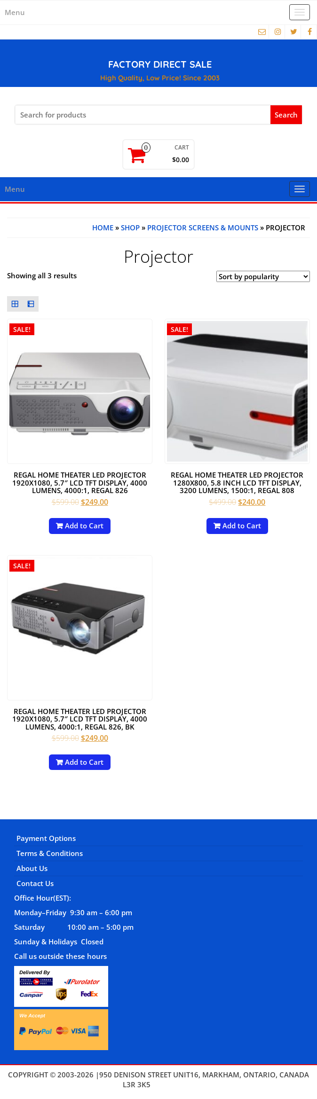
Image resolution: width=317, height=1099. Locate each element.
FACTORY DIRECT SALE (160, 64)
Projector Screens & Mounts (202, 227)
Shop (130, 227)
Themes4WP (173, 1084)
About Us (32, 868)
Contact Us (35, 883)
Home (102, 227)
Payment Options (46, 838)
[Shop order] (263, 276)
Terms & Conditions (49, 853)
